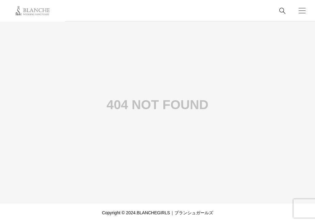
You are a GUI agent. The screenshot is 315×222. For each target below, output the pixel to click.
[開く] (302, 10)
